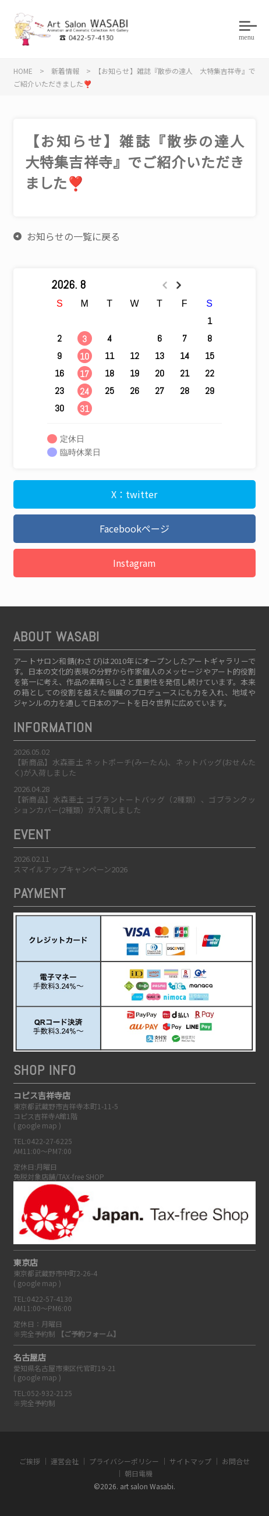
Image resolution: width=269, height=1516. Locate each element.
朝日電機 (139, 1473)
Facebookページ (134, 528)
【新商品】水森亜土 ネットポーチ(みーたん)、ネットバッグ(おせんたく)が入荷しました (134, 767)
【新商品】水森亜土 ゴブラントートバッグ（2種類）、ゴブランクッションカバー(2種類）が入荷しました (134, 804)
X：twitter (134, 494)
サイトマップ (190, 1461)
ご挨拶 (29, 1461)
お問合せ (236, 1461)
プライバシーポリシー (124, 1461)
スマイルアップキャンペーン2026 (70, 869)
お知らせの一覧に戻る (73, 236)
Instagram (134, 563)
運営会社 (65, 1461)
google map (37, 1125)
